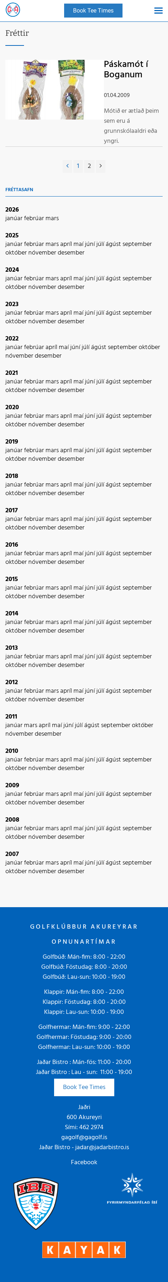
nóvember (43, 253)
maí (79, 244)
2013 (11, 648)
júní (90, 244)
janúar (14, 218)
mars (52, 218)
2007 (12, 854)
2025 (12, 236)
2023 (12, 304)
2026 (12, 210)
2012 (11, 682)
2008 (12, 820)
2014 (11, 614)
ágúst (114, 244)
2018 (11, 476)
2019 (11, 442)
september (137, 244)
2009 (12, 785)
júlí (101, 244)
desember (71, 253)
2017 (11, 510)
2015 (11, 579)
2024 (12, 270)
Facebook (84, 1162)
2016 (11, 545)
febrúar (34, 218)
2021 (11, 373)
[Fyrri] (67, 166)
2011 (11, 717)
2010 (11, 751)
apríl (66, 244)
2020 (12, 407)
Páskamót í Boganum (126, 69)
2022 (12, 339)
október (16, 253)
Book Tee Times (84, 1087)
